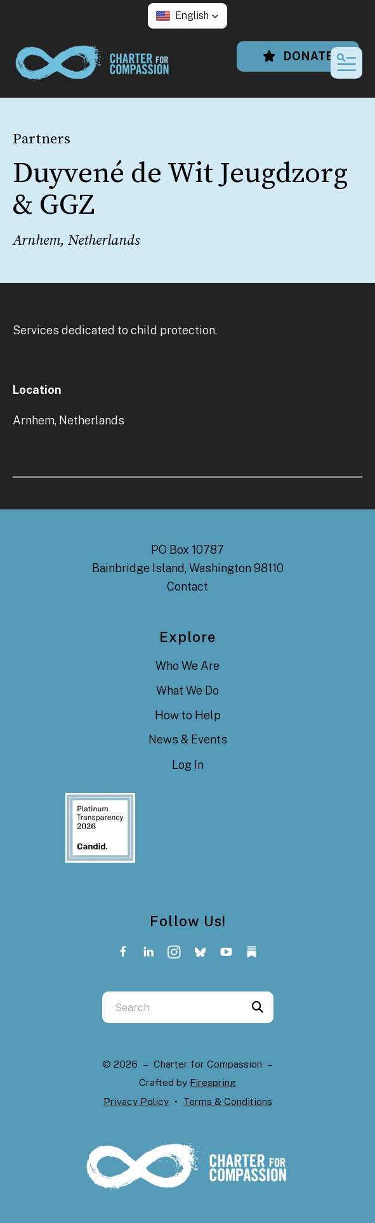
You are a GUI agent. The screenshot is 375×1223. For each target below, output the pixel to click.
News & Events (187, 739)
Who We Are (187, 665)
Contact (187, 586)
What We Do (187, 690)
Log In (188, 764)
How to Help (188, 715)
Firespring (213, 1082)
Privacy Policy (136, 1101)
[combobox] (172, 1007)
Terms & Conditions (227, 1101)
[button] (187, 16)
